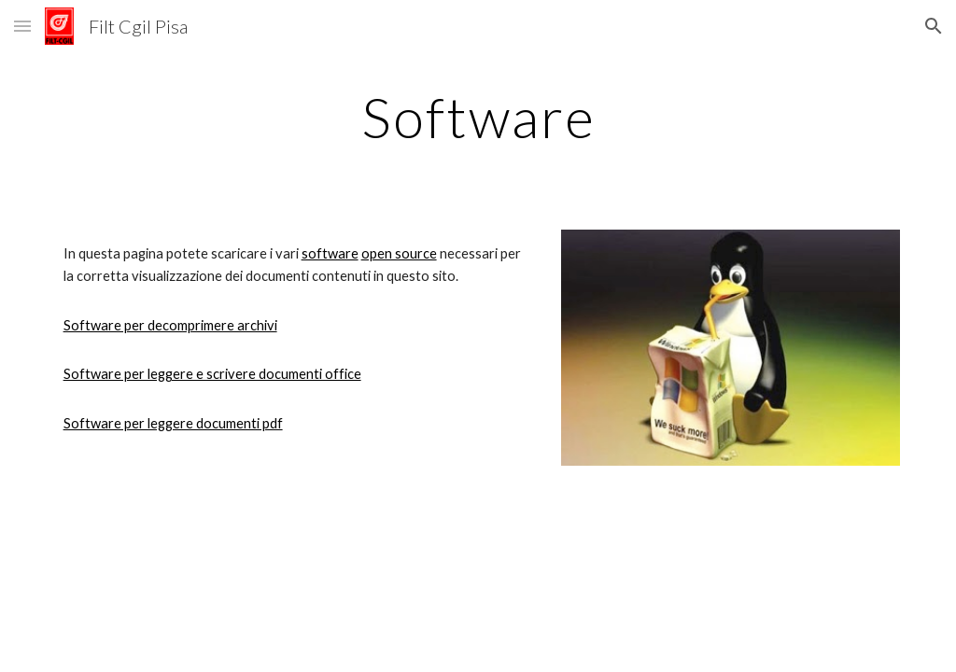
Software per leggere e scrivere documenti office (212, 374)
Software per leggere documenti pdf (173, 423)
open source (399, 253)
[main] (478, 116)
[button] (22, 25)
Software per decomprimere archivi (170, 325)
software (330, 253)
